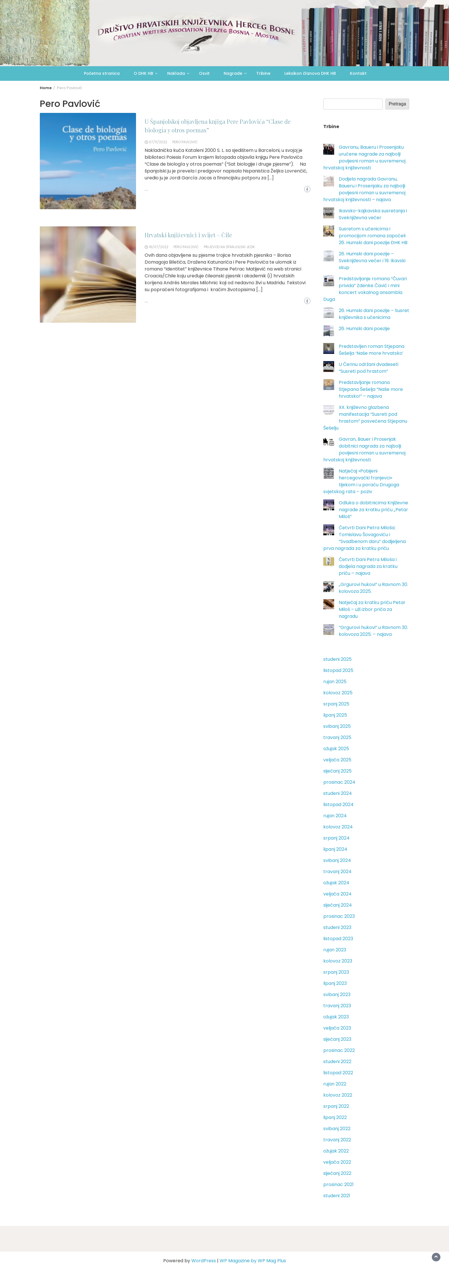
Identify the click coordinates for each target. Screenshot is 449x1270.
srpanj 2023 (336, 972)
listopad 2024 (338, 804)
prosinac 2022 (339, 1050)
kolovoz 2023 (337, 961)
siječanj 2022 (337, 1173)
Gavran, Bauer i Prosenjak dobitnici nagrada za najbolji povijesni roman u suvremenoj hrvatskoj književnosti (364, 449)
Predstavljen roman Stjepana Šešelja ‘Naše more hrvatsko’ (371, 349)
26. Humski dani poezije (364, 328)
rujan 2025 (334, 681)
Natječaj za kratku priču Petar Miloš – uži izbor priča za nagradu (372, 609)
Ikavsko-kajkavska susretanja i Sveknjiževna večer (373, 214)
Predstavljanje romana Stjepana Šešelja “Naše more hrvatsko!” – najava (371, 389)
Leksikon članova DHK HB (310, 73)
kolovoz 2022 (337, 1095)
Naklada (176, 73)
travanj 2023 (337, 1005)
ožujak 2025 (336, 748)
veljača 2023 (337, 1028)
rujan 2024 (335, 815)
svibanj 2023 (336, 994)
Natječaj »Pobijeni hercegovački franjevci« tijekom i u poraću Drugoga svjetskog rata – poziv (361, 481)
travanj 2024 (337, 871)
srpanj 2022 (336, 1106)
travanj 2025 (337, 737)
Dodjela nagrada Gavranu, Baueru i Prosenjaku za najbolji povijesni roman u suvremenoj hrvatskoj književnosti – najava (364, 189)
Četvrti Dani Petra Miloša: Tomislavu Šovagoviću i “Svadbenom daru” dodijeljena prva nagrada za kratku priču (364, 538)
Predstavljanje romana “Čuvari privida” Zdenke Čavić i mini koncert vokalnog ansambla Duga (365, 289)
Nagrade (233, 73)
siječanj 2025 (337, 771)
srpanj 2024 (336, 838)
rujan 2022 (334, 1084)
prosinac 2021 (338, 1184)
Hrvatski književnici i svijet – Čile (188, 235)
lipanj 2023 (335, 983)
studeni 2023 (337, 927)
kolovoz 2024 (338, 827)
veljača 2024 (337, 894)
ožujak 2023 (336, 1017)
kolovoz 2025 (337, 692)
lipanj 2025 (335, 715)
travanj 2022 (337, 1139)
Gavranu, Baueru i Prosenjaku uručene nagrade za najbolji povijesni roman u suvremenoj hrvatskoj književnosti (364, 157)
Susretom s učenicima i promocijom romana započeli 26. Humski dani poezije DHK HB (373, 236)
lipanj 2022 (335, 1117)
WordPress (203, 1260)
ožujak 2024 (336, 882)
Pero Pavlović (185, 142)
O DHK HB (143, 73)
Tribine (263, 73)
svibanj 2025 (337, 726)
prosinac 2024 (339, 782)
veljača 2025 (337, 759)
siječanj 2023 (337, 1039)
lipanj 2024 (335, 849)
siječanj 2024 (337, 905)
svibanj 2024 (337, 860)
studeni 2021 (336, 1195)
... (146, 189)
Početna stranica (102, 73)
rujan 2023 (334, 949)
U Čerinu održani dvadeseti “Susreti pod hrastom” (368, 368)
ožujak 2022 (336, 1151)
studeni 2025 (337, 659)
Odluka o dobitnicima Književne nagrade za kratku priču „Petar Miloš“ (373, 509)
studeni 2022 (337, 1061)
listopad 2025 (338, 670)
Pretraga (397, 104)
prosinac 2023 (339, 916)
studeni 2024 (337, 793)
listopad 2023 (338, 938)
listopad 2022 (338, 1072)
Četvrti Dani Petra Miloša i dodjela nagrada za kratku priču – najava (368, 566)
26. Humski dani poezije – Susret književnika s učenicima (374, 314)
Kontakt (358, 73)
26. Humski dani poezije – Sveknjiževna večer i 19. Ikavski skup (372, 260)
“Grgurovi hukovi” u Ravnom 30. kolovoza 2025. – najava (373, 631)
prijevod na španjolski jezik (229, 246)
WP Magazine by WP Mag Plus (253, 1260)
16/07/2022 (158, 246)
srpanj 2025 (336, 704)
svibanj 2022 (336, 1128)
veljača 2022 (337, 1162)
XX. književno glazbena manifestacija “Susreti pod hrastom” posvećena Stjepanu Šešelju (365, 417)
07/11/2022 (158, 142)
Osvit (204, 73)
